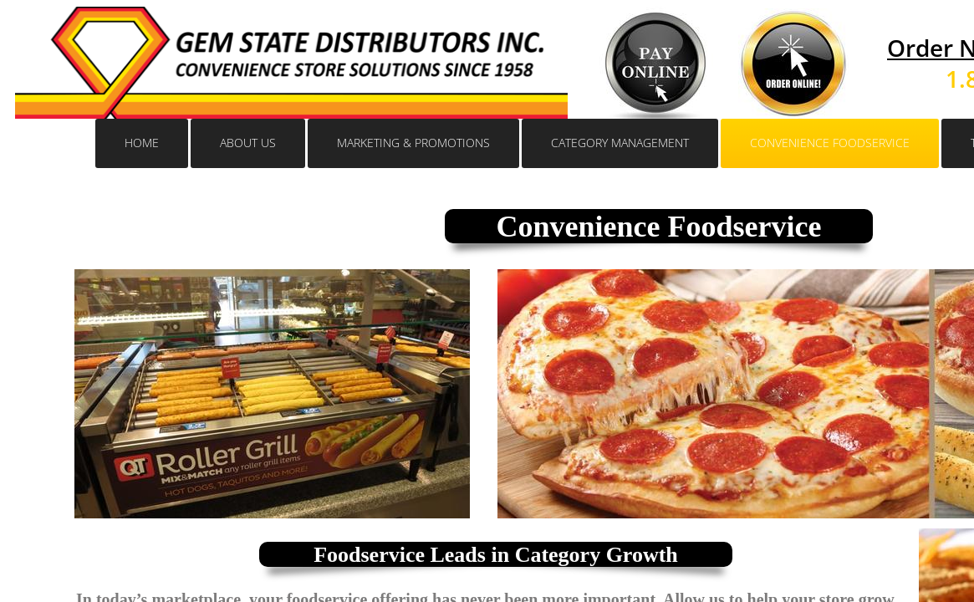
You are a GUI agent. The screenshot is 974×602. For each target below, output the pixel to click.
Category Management (620, 142)
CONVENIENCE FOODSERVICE (830, 142)
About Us (248, 142)
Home (142, 142)
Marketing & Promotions (413, 142)
